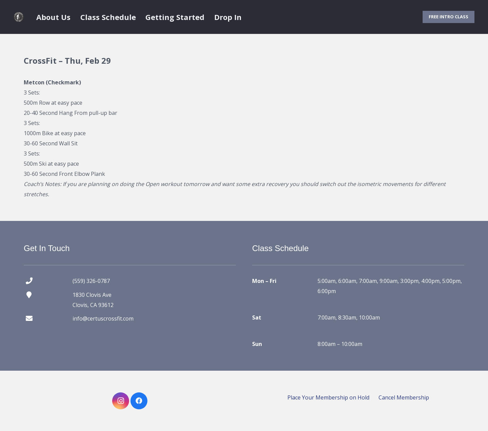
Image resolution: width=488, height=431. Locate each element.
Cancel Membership (404, 397)
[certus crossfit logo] (19, 17)
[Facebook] (138, 400)
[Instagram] (120, 400)
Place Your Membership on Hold (328, 397)
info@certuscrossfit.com (103, 318)
